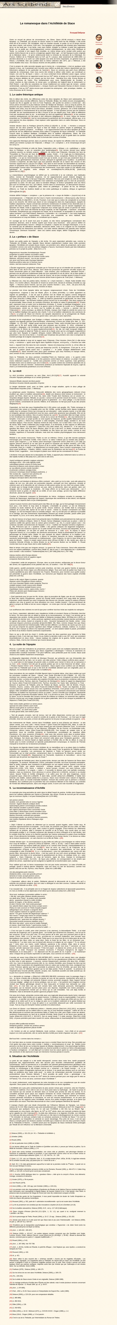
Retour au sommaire (99, 43)
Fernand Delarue (77, 33)
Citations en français (99, 72)
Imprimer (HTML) (99, 85)
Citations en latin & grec (99, 57)
